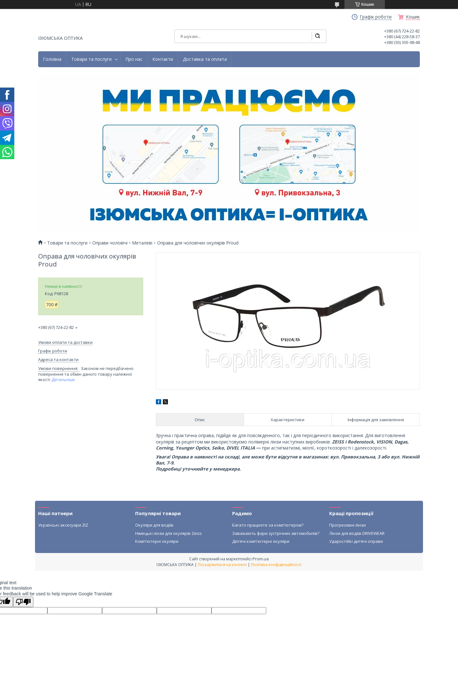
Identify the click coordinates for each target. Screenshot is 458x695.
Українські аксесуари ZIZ (63, 525)
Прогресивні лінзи (347, 525)
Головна (52, 59)
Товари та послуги (91, 59)
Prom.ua (261, 559)
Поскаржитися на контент (222, 564)
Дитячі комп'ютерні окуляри (260, 541)
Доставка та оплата (205, 59)
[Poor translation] (23, 602)
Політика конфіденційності (276, 564)
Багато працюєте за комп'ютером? (267, 525)
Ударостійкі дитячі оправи (356, 541)
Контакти (162, 59)
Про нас (133, 59)
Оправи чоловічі (110, 243)
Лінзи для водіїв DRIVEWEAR (357, 533)
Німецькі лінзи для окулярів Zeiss (168, 533)
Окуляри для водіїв (154, 525)
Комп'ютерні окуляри (156, 541)
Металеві (142, 243)
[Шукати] (317, 36)
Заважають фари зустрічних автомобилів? (275, 533)
